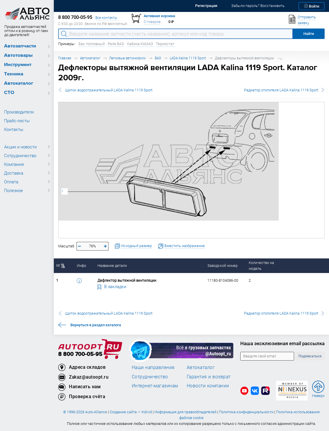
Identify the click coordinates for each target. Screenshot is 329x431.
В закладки (112, 286)
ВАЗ (158, 58)
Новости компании (208, 385)
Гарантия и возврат (209, 376)
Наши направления (153, 367)
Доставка (13, 173)
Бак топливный (92, 43)
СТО (9, 92)
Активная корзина (159, 15)
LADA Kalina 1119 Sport (188, 58)
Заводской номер (222, 265)
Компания (14, 164)
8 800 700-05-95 (80, 354)
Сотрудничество (20, 155)
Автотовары (18, 55)
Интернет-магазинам (155, 385)
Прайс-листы (17, 120)
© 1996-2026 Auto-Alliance (85, 411)
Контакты (13, 129)
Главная (64, 58)
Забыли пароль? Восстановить (257, 5)
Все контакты (106, 17)
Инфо (81, 265)
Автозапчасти (20, 46)
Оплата (11, 182)
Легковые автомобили (127, 58)
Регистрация (206, 5)
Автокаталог (18, 83)
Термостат (165, 43)
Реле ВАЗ (116, 43)
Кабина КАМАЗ (140, 43)
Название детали (112, 265)
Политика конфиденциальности (246, 411)
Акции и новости (20, 147)
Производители (19, 112)
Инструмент (17, 64)
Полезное (13, 190)
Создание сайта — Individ (131, 411)
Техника (13, 74)
